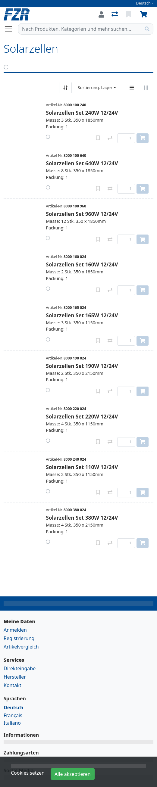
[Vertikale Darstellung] (131, 87)
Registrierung (19, 638)
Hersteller (15, 676)
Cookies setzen (28, 773)
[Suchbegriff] (79, 29)
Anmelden (15, 630)
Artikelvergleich (21, 646)
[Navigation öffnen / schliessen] (11, 29)
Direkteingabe (20, 668)
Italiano (12, 723)
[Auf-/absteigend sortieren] (65, 87)
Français (13, 715)
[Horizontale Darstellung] (146, 87)
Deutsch (143, 3)
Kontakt (12, 685)
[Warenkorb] (144, 14)
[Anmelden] (101, 14)
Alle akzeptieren (73, 774)
